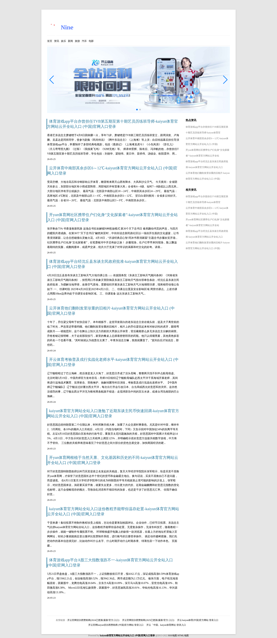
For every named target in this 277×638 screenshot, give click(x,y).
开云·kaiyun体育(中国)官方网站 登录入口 (198, 620)
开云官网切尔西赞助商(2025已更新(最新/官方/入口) (148, 620)
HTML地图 (183, 635)
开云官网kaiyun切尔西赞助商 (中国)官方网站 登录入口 (116, 625)
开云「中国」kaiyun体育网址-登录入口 (166, 625)
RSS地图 (172, 635)
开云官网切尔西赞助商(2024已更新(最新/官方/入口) (93, 620)
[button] (225, 80)
